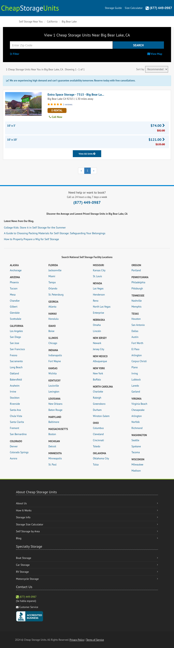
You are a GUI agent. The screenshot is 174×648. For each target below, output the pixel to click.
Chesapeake (138, 410)
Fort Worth (137, 343)
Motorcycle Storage (27, 579)
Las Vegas (98, 288)
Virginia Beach (139, 404)
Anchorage (16, 270)
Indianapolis (55, 355)
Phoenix (14, 282)
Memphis (137, 306)
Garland (136, 391)
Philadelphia (138, 282)
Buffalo (97, 379)
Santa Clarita (17, 422)
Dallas (135, 331)
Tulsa (96, 464)
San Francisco (17, 349)
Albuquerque (100, 361)
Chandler (15, 300)
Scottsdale (15, 319)
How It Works (24, 510)
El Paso (135, 349)
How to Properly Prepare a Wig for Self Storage (31, 239)
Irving (135, 373)
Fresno (13, 355)
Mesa (13, 294)
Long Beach (16, 367)
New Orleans (56, 404)
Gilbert (13, 306)
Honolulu (54, 319)
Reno (95, 300)
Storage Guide (113, 8)
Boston (52, 434)
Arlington (137, 355)
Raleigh (97, 397)
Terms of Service (95, 639)
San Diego (15, 337)
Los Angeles (16, 331)
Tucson (13, 288)
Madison (136, 470)
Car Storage (23, 565)
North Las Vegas (101, 306)
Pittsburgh (137, 288)
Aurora (13, 458)
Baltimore (54, 422)
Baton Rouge (56, 410)
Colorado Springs (19, 452)
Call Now (55, 117)
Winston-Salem (101, 416)
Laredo (135, 385)
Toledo (96, 446)
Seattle (135, 440)
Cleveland (98, 434)
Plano (135, 367)
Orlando (53, 288)
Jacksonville (55, 270)
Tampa (52, 282)
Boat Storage (23, 558)
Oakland (14, 373)
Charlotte (98, 391)
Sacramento (16, 361)
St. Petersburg (56, 294)
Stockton (15, 397)
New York (98, 373)
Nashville (137, 300)
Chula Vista (16, 416)
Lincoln (97, 331)
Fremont (14, 428)
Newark (97, 343)
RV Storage (22, 571)
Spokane (136, 446)
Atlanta (52, 306)
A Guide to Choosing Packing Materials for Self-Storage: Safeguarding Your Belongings (54, 233)
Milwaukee (137, 464)
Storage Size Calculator (29, 524)
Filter (14, 54)
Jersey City (98, 349)
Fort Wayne (55, 361)
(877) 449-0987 (159, 8)
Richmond (137, 428)
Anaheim (15, 385)
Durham (97, 410)
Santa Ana (15, 410)
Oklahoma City (101, 458)
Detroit (52, 446)
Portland (136, 270)
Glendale (15, 312)
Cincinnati (98, 440)
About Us (21, 503)
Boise (51, 331)
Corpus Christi (139, 361)
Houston (136, 319)
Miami (52, 276)
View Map (154, 54)
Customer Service (28, 607)
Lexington (54, 391)
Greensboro (99, 404)
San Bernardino (18, 434)
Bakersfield (16, 379)
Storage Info (23, 517)
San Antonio (138, 325)
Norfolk (136, 422)
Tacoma (136, 452)
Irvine (13, 391)
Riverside (15, 404)
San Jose (14, 343)
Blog (18, 538)
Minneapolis (55, 458)
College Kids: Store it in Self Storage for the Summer (35, 227)
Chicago (53, 343)
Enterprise (98, 312)
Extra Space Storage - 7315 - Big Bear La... (76, 94)
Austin (135, 337)
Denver (14, 446)
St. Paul (53, 464)
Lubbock (136, 379)
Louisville (54, 385)
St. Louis (97, 276)
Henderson (99, 294)
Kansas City (99, 270)
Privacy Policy (76, 639)
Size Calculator (133, 8)
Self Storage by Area (28, 531)
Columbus (98, 428)
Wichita (53, 373)
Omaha (97, 325)
